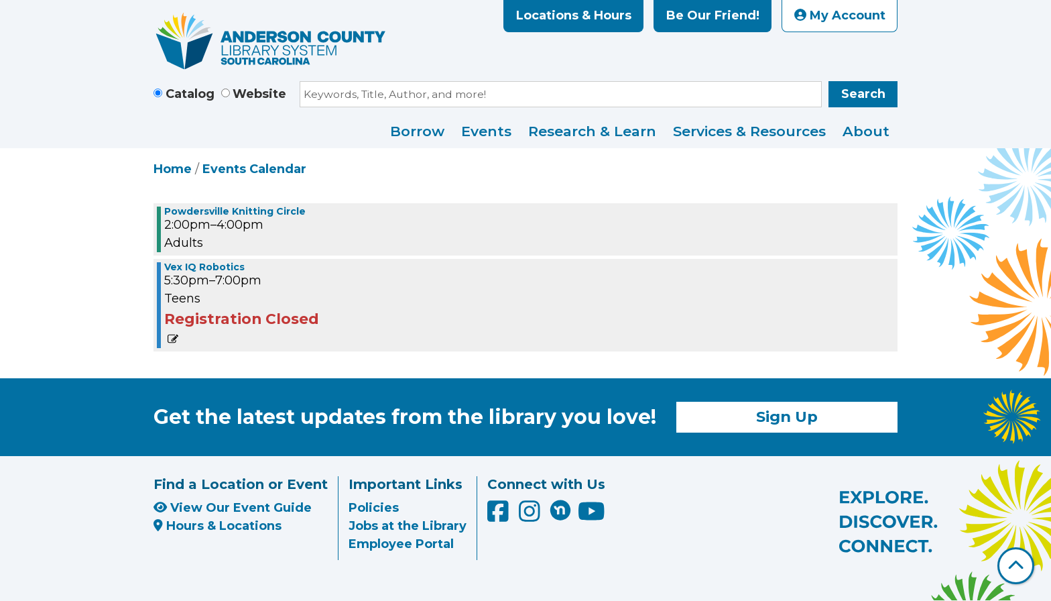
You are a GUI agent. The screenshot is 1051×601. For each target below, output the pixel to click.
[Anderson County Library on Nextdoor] (560, 510)
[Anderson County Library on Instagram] (531, 515)
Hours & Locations (217, 525)
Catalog (190, 94)
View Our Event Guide (232, 507)
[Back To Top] (1015, 565)
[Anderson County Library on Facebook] (499, 515)
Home (172, 169)
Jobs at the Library (408, 525)
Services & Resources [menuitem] (749, 131)
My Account (839, 15)
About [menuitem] (866, 131)
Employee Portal (401, 544)
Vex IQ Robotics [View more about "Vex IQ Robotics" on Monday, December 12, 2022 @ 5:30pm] (204, 267)
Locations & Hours (573, 15)
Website (259, 94)
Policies (374, 507)
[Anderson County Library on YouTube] (591, 515)
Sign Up (787, 416)
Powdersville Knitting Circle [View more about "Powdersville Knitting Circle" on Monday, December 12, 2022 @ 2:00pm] (235, 211)
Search (863, 94)
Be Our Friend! (712, 15)
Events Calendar (254, 169)
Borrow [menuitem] (417, 131)
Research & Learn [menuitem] (592, 131)
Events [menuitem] (486, 131)
